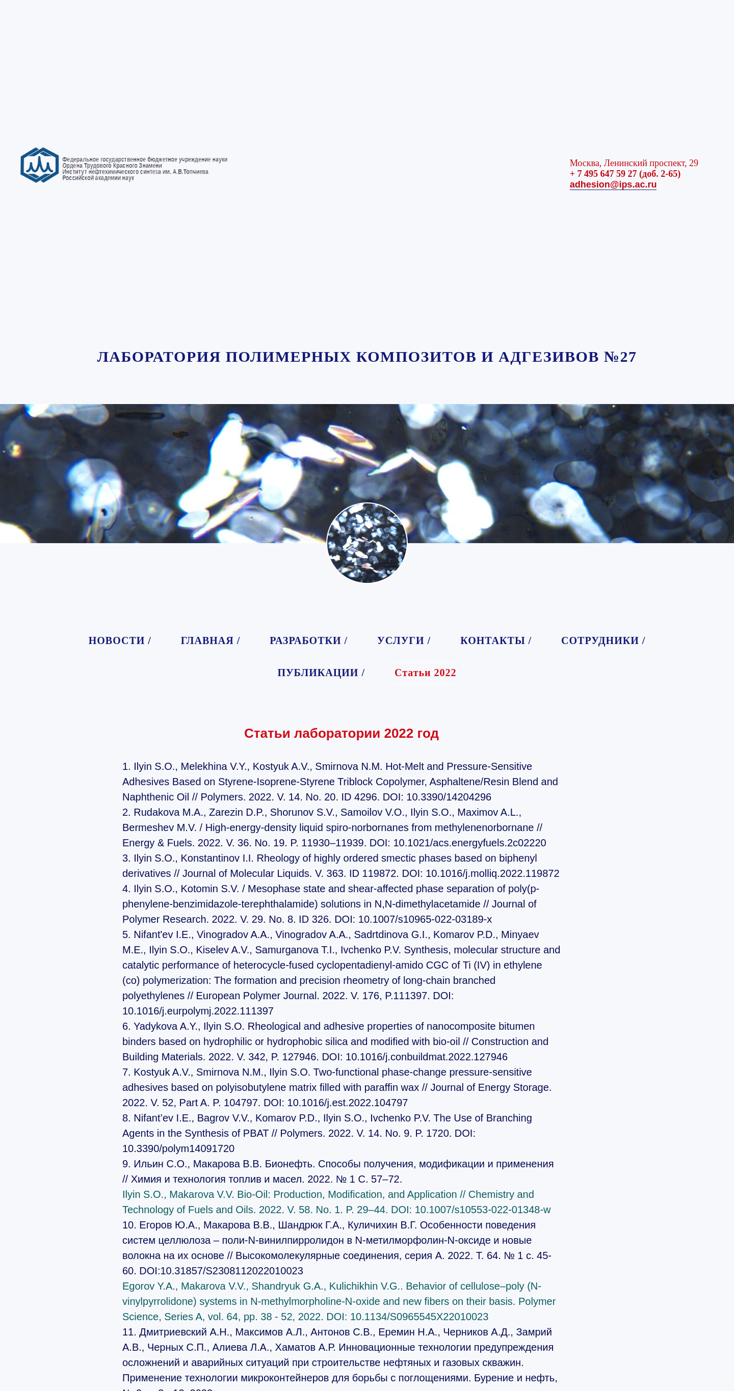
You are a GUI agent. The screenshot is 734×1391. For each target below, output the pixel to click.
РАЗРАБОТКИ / (309, 640)
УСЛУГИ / (404, 640)
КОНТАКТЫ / (496, 640)
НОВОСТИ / (120, 640)
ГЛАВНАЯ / (210, 640)
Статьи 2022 (426, 672)
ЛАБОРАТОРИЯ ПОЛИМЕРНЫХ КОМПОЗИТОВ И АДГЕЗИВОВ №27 (367, 356)
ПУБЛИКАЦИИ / (321, 672)
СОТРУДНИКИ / (603, 640)
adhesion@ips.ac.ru (613, 184)
